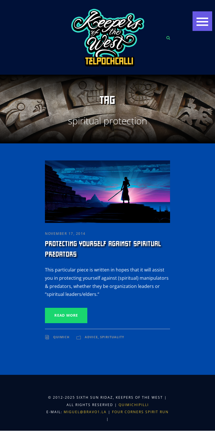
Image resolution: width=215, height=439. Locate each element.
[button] (202, 21)
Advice (91, 337)
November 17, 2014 (65, 233)
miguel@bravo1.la (85, 411)
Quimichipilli (134, 404)
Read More (66, 315)
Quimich (61, 337)
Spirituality (112, 337)
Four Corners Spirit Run (140, 411)
